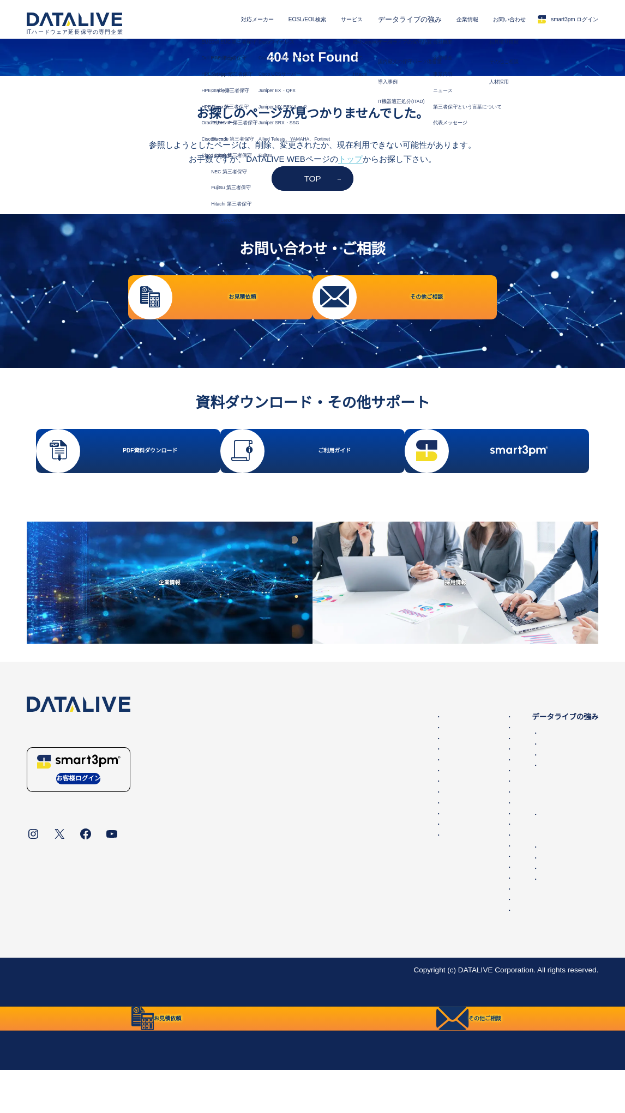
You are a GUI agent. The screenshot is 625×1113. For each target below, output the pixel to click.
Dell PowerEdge (340, 762)
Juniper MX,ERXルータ (352, 880)
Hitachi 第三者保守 (194, 859)
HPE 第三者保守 (191, 762)
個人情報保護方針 (144, 1004)
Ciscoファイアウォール (353, 848)
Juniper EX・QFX (343, 870)
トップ (350, 159)
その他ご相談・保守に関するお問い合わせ (525, 892)
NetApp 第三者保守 (195, 773)
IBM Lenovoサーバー (348, 924)
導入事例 (468, 789)
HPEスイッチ (336, 783)
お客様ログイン (78, 815)
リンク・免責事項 (258, 1004)
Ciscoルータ (334, 816)
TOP (312, 178)
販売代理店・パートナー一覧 (502, 914)
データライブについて (65, 1004)
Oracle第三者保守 (193, 783)
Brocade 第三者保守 (197, 816)
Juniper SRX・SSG (346, 891)
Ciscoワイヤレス (342, 837)
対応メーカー (197, 19)
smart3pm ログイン (558, 19)
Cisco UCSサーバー (347, 859)
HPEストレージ (340, 773)
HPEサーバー (336, 794)
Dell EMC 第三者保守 (199, 751)
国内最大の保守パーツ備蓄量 (502, 779)
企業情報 (434, 19)
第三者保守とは (471, 816)
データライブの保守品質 (495, 768)
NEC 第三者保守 (191, 837)
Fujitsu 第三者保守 (194, 848)
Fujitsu (324, 913)
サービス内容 (468, 735)
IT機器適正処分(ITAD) (490, 800)
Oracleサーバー (340, 805)
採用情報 (468, 903)
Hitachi (325, 945)
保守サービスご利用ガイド (490, 930)
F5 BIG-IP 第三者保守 (199, 805)
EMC (322, 751)
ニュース (468, 849)
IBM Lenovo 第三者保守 (203, 870)
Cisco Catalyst (337, 826)
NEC (321, 934)
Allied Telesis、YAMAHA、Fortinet (371, 902)
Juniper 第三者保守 (195, 826)
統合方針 (201, 1004)
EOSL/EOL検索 (258, 19)
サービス (313, 19)
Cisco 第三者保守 (192, 794)
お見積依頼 (472, 882)
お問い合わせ (485, 19)
